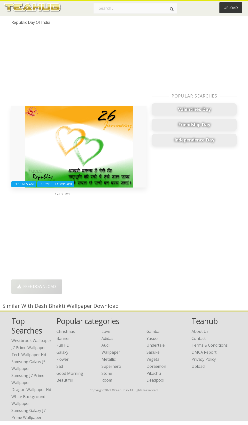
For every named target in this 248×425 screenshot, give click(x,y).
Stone (106, 373)
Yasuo (152, 338)
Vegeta (153, 359)
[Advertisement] (79, 67)
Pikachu (154, 373)
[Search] (172, 9)
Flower (62, 359)
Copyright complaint (55, 184)
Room (106, 380)
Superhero (111, 366)
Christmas (65, 331)
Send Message (23, 184)
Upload (231, 7)
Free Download (36, 286)
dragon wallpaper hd (31, 389)
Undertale (156, 345)
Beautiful (64, 380)
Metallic (108, 359)
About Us (200, 331)
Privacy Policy (204, 359)
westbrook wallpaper (31, 340)
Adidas (107, 338)
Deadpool (155, 380)
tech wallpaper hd (28, 354)
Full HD (63, 345)
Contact (199, 338)
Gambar (154, 331)
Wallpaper (110, 352)
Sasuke (153, 352)
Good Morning (69, 373)
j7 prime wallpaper (28, 347)
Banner (63, 338)
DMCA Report (204, 352)
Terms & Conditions (210, 345)
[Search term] (135, 8)
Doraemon (156, 366)
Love (105, 331)
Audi (105, 345)
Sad (59, 366)
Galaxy (62, 352)
